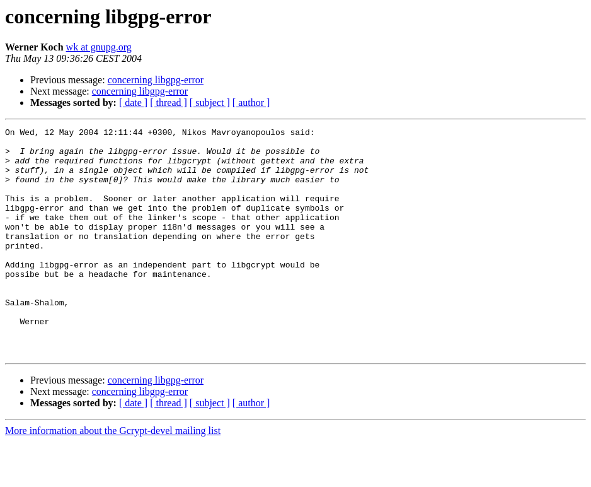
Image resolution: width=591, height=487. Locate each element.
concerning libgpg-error (156, 79)
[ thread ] (168, 102)
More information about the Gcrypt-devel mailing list (113, 476)
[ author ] (251, 102)
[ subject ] (210, 102)
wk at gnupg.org (99, 47)
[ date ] (133, 102)
